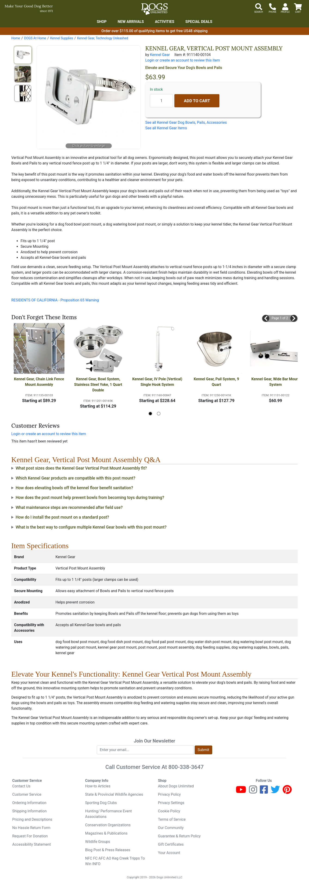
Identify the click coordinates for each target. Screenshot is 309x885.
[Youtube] (241, 791)
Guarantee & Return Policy (179, 836)
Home (15, 38)
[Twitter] (275, 791)
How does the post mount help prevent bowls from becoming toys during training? (90, 497)
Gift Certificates (171, 844)
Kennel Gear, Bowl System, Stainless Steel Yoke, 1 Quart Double (98, 384)
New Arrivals (131, 21)
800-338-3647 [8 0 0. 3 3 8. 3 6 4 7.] (186, 767)
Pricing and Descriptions (32, 819)
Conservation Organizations (108, 825)
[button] (265, 318)
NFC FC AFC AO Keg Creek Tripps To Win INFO (115, 861)
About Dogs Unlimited (176, 786)
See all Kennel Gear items (166, 128)
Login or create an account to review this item (48, 434)
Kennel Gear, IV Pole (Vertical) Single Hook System (157, 382)
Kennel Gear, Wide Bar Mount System (276, 382)
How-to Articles (98, 786)
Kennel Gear (160, 55)
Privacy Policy (169, 794)
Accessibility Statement (31, 844)
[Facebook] (263, 791)
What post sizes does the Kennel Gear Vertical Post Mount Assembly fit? (81, 468)
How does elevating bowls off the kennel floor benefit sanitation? (74, 488)
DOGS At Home (35, 38)
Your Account (169, 853)
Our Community (171, 828)
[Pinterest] (287, 791)
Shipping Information (29, 811)
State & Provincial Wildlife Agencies (114, 794)
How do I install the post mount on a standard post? (62, 517)
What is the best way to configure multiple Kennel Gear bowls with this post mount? (91, 527)
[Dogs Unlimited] (154, 9)
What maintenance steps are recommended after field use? (69, 507)
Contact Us (21, 786)
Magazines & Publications (106, 833)
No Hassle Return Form (31, 828)
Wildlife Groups (97, 841)
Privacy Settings (171, 803)
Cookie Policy (169, 811)
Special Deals (198, 21)
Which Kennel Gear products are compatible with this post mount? (75, 478)
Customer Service (26, 794)
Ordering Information (29, 803)
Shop (102, 21)
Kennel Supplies (61, 38)
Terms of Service (172, 819)
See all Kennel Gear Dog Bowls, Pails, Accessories (186, 122)
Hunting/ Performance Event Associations (108, 814)
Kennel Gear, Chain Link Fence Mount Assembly (39, 382)
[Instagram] (253, 791)
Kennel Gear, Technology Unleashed (102, 38)
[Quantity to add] (161, 100)
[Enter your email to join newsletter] (145, 750)
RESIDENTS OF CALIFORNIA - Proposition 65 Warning (55, 300)
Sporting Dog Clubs (101, 803)
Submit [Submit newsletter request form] (203, 750)
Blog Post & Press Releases (107, 850)
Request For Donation (30, 836)
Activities (164, 21)
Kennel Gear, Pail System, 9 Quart (217, 382)
